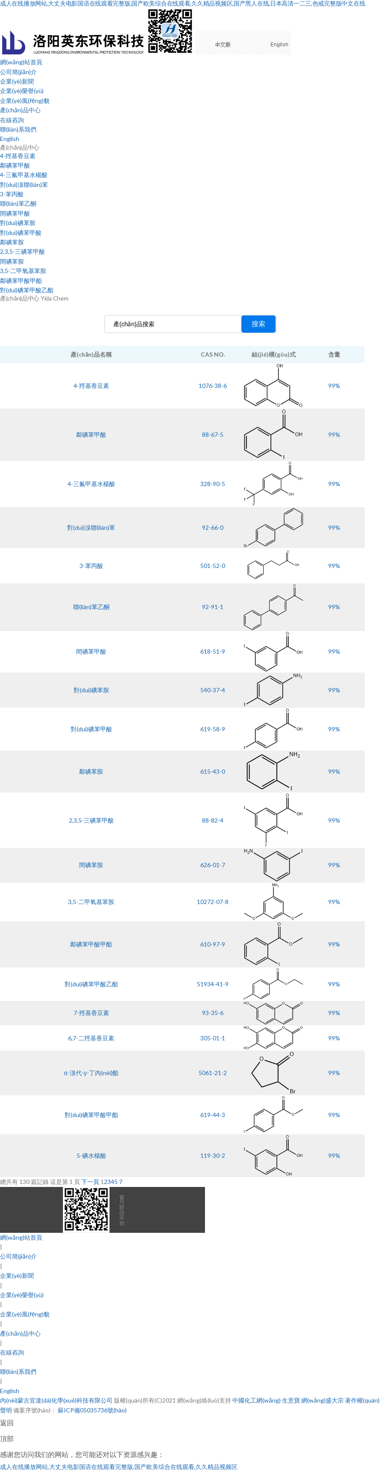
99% (334, 385)
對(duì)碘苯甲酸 (21, 232)
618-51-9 (212, 651)
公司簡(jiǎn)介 (18, 71)
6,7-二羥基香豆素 (91, 1038)
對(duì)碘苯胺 (18, 222)
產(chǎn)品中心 (20, 110)
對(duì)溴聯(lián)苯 (24, 184)
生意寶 (291, 1400)
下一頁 (90, 1181)
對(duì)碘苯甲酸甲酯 (91, 1114)
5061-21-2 (213, 1072)
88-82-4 (212, 820)
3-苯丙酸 (12, 194)
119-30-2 (212, 1155)
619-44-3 (212, 1114)
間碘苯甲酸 (15, 213)
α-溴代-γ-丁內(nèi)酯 (91, 1072)
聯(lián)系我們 (18, 129)
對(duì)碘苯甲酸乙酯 (26, 290)
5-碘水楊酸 (91, 1155)
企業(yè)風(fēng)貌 (25, 100)
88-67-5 (212, 434)
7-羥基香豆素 (91, 1012)
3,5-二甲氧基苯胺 (23, 270)
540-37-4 (212, 690)
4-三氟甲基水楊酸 (24, 174)
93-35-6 (212, 1012)
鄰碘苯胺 (12, 242)
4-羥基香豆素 (18, 155)
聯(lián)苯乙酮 (18, 203)
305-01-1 (212, 1038)
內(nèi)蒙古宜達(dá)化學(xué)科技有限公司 (56, 1400)
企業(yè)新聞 (17, 81)
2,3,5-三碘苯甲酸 (22, 251)
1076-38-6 (213, 385)
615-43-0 (212, 771)
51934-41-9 (213, 984)
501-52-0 (212, 565)
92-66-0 (212, 527)
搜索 (258, 323)
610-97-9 (212, 944)
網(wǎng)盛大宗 (322, 1400)
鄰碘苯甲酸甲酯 (21, 280)
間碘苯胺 (12, 261)
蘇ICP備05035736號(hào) (91, 1410)
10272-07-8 (213, 901)
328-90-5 (212, 483)
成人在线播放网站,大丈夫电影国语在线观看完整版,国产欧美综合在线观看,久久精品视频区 (119, 1466)
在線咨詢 (12, 119)
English (9, 138)
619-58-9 (212, 729)
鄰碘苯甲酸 (15, 165)
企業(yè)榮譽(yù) (22, 90)
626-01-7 (212, 864)
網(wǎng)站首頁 (21, 62)
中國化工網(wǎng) (256, 1400)
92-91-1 (212, 606)
